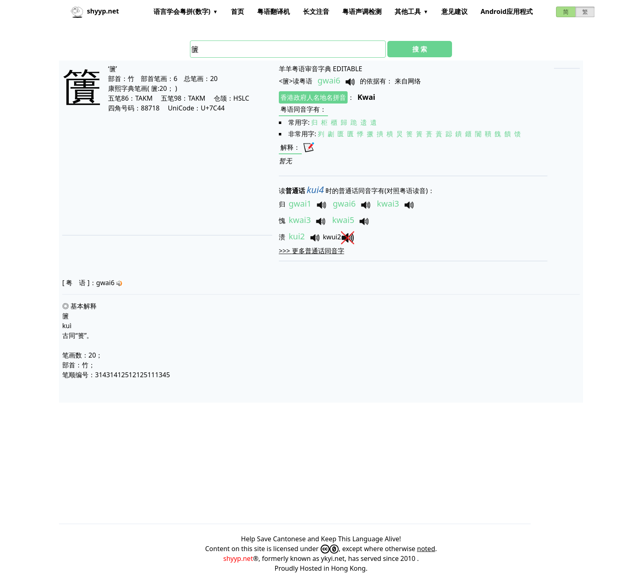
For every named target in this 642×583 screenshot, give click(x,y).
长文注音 (316, 11)
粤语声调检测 (362, 11)
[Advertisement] (154, 173)
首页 (237, 11)
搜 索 (419, 49)
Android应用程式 (507, 11)
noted (426, 548)
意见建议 (454, 11)
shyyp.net (238, 558)
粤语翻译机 (273, 11)
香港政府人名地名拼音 (313, 97)
